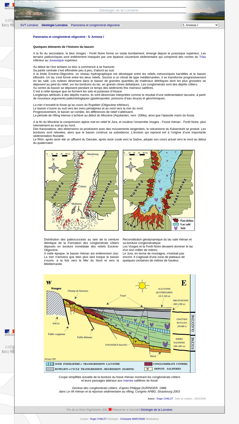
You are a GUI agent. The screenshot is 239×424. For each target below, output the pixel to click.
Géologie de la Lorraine (156, 409)
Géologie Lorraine (54, 25)
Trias (202, 57)
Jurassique (56, 60)
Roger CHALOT (165, 398)
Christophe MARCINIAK (132, 419)
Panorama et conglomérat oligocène (95, 25)
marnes (128, 380)
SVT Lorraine (29, 25)
